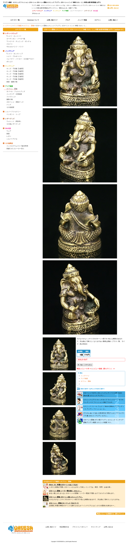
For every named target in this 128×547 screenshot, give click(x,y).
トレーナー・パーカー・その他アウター (20, 59)
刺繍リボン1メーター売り (15, 148)
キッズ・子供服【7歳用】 (15, 76)
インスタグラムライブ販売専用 (17, 146)
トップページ (7, 25)
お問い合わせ (113, 8)
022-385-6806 (113, 5)
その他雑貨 (10, 107)
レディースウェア (37, 10)
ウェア (8, 131)
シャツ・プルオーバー (14, 56)
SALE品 (95, 10)
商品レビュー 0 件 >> (84, 369)
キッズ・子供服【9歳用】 (15, 79)
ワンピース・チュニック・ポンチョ (18, 41)
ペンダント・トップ (13, 114)
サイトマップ (95, 527)
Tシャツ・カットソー (13, 36)
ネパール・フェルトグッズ (15, 91)
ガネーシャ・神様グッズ (14, 102)
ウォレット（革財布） (14, 121)
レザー (8, 136)
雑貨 (8, 133)
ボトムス (9, 61)
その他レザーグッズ (13, 124)
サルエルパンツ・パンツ (14, 46)
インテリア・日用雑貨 (14, 94)
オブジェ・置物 (28, 25)
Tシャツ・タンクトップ (14, 54)
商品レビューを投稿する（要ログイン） (111, 514)
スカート (9, 44)
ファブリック (11, 97)
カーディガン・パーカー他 (15, 39)
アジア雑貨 (65, 10)
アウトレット (36, 13)
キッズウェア (57, 10)
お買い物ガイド (51, 527)
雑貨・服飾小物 (11, 82)
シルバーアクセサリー (76, 10)
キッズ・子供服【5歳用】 (15, 74)
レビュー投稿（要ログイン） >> (104, 369)
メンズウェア (48, 10)
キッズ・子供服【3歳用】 (15, 71)
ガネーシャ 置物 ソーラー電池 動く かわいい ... (65, 491)
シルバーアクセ (11, 139)
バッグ (8, 104)
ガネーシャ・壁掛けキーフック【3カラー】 (64, 503)
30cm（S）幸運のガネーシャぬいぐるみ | (63, 485)
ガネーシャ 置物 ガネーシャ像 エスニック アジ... (66, 497)
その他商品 (9, 143)
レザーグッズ (88, 10)
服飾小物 (9, 99)
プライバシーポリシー (80, 527)
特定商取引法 (64, 527)
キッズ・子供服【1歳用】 (15, 68)
